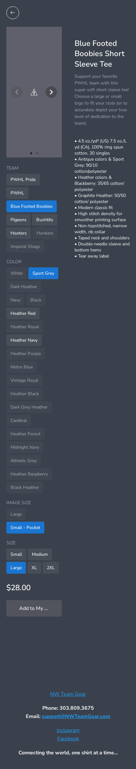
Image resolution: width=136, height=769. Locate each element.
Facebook (68, 738)
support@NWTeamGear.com (76, 716)
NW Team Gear (68, 694)
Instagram (68, 730)
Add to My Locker (39, 608)
